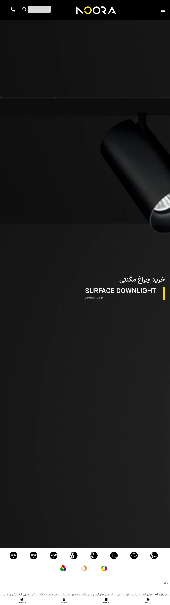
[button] (163, 10)
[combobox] (38, 9)
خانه (166, 583)
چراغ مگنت (160, 594)
